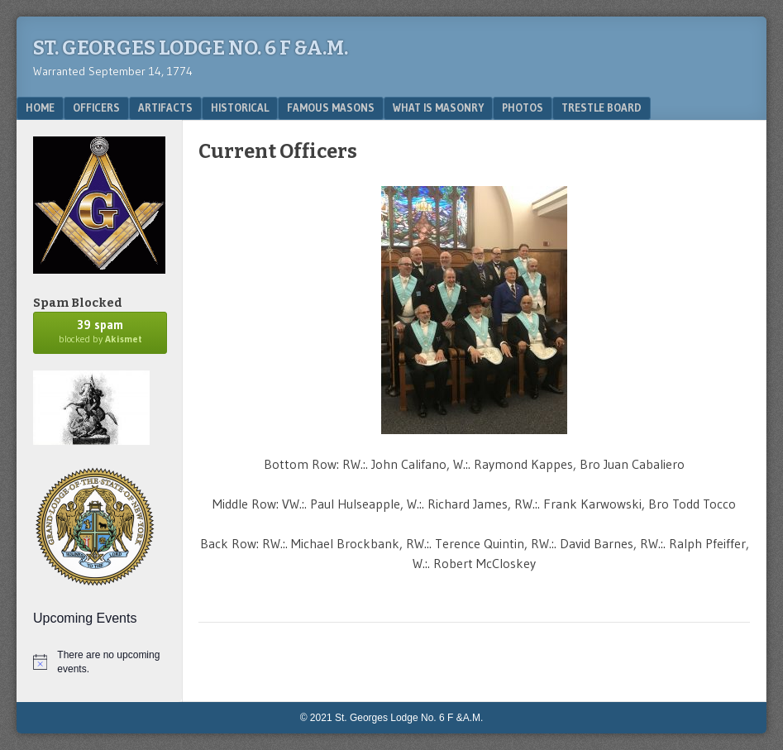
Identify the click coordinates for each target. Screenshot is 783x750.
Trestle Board (601, 107)
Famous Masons (331, 107)
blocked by (100, 331)
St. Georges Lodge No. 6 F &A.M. (190, 48)
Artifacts (165, 107)
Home (40, 107)
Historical (240, 107)
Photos (522, 107)
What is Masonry (438, 107)
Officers (96, 107)
